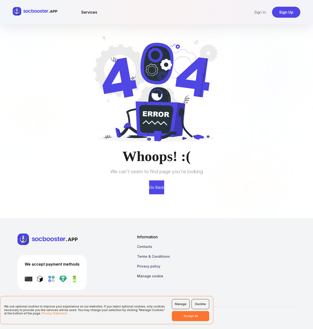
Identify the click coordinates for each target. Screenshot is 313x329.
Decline (200, 304)
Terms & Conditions (153, 256)
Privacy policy (148, 266)
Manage (180, 304)
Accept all (191, 316)
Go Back (156, 187)
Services (89, 12)
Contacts (144, 247)
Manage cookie (150, 276)
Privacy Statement (54, 313)
